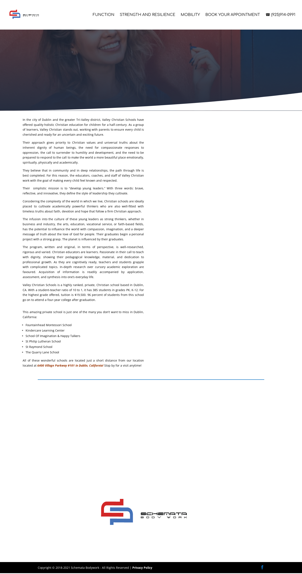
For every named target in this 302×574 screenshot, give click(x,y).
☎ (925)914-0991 (280, 15)
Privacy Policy (142, 568)
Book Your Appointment (232, 15)
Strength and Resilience (147, 15)
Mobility (190, 15)
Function (103, 15)
